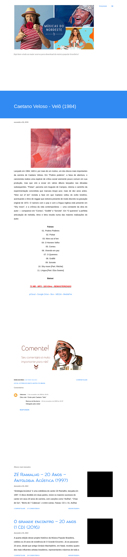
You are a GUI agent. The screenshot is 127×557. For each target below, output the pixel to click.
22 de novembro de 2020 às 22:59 (52, 401)
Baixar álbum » (74, 508)
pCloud (32, 294)
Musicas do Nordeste (33, 401)
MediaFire (67, 294)
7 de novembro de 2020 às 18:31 (37, 394)
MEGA (59, 294)
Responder (24, 410)
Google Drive (43, 294)
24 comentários (33, 555)
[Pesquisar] (103, 6)
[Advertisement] (63, 76)
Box (52, 294)
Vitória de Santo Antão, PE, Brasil (32, 383)
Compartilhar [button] (81, 380)
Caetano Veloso (31, 380)
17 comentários (33, 508)
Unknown (23, 394)
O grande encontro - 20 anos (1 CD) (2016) (45, 524)
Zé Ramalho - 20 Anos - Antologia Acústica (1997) (41, 477)
